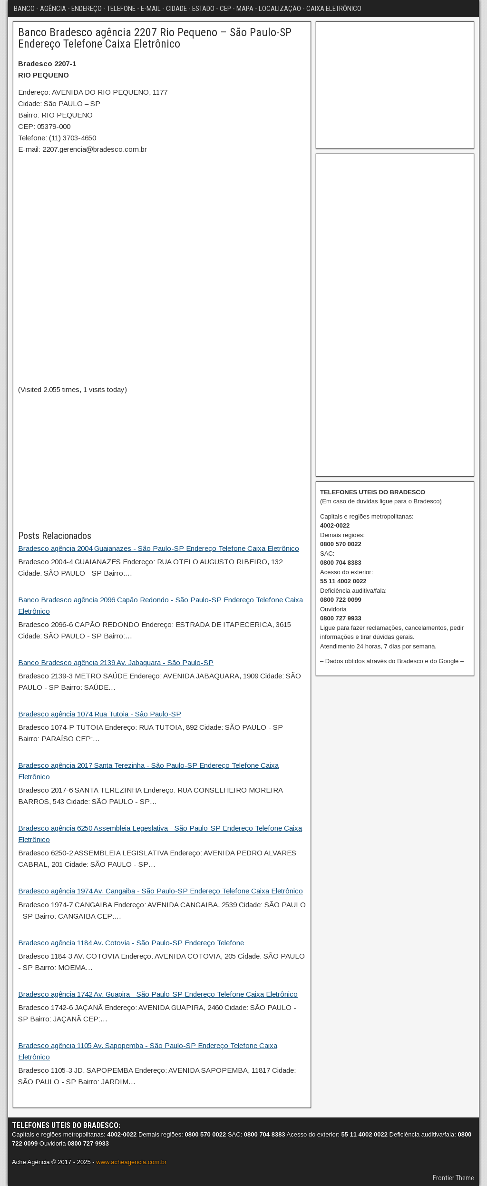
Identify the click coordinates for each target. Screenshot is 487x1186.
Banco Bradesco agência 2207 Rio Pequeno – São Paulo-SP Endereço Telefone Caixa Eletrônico (155, 38)
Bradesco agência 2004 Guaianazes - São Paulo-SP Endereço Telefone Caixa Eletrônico (158, 548)
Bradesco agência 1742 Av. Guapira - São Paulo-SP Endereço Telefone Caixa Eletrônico (158, 994)
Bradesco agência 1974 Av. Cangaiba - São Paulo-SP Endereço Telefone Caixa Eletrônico (160, 891)
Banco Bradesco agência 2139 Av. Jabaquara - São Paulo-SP (116, 662)
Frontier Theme (453, 1178)
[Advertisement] (162, 462)
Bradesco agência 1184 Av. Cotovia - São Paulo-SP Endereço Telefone (131, 943)
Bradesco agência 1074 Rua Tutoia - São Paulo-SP (99, 714)
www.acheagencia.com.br (131, 1162)
